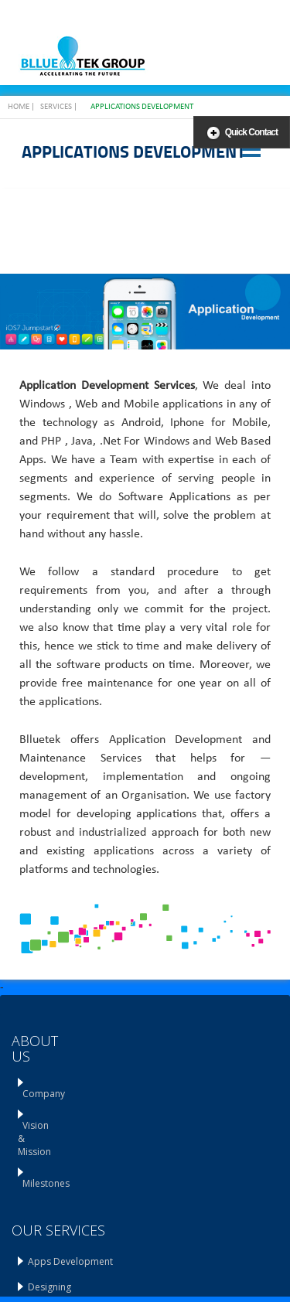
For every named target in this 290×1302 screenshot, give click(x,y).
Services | (58, 107)
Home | (21, 107)
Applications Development (141, 107)
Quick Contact (251, 132)
